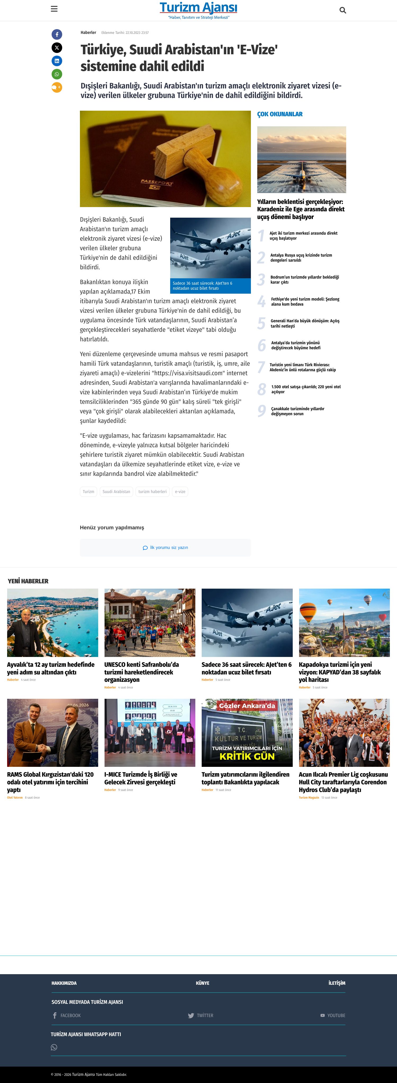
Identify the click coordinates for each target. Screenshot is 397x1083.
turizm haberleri (152, 491)
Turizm (88, 491)
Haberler (88, 32)
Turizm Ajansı (83, 1074)
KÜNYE (202, 983)
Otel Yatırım (15, 798)
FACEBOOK (66, 1015)
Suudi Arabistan (116, 491)
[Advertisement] (301, 463)
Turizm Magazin (309, 798)
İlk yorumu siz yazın (165, 547)
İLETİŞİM (337, 983)
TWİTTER (200, 1015)
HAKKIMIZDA (64, 983)
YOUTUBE (333, 1015)
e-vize (180, 491)
